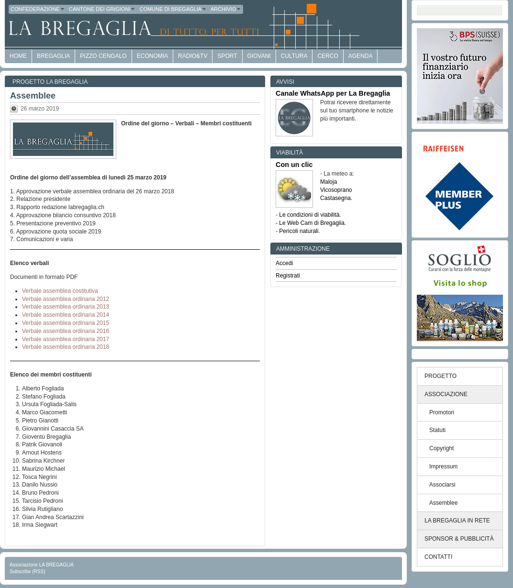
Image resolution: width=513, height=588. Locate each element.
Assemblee (33, 95)
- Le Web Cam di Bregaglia (310, 223)
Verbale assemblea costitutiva (60, 291)
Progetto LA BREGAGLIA (50, 81)
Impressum (443, 466)
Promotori (441, 412)
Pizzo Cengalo (103, 56)
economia (152, 56)
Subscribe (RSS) (27, 571)
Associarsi (442, 484)
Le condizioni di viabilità (309, 214)
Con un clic (294, 164)
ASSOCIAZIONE (446, 394)
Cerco (327, 56)
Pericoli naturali (298, 231)
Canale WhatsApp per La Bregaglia (333, 93)
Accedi (284, 263)
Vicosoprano (336, 190)
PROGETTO (440, 376)
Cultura (294, 56)
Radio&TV (192, 56)
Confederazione (38, 9)
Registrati (288, 275)
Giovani (259, 56)
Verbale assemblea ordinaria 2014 (65, 314)
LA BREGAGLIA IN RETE (457, 520)
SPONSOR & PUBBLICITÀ (459, 538)
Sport (227, 56)
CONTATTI (438, 557)
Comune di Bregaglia (173, 9)
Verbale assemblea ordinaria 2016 (65, 331)
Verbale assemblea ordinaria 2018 (65, 347)
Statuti (437, 430)
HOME (18, 56)
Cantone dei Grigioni (102, 9)
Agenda (360, 56)
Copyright (441, 448)
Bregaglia (53, 56)
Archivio (226, 9)
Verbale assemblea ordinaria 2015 (65, 323)
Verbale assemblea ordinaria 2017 (65, 339)
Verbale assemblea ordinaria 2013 (65, 306)
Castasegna (335, 198)
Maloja (328, 181)
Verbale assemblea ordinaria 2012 (65, 299)
